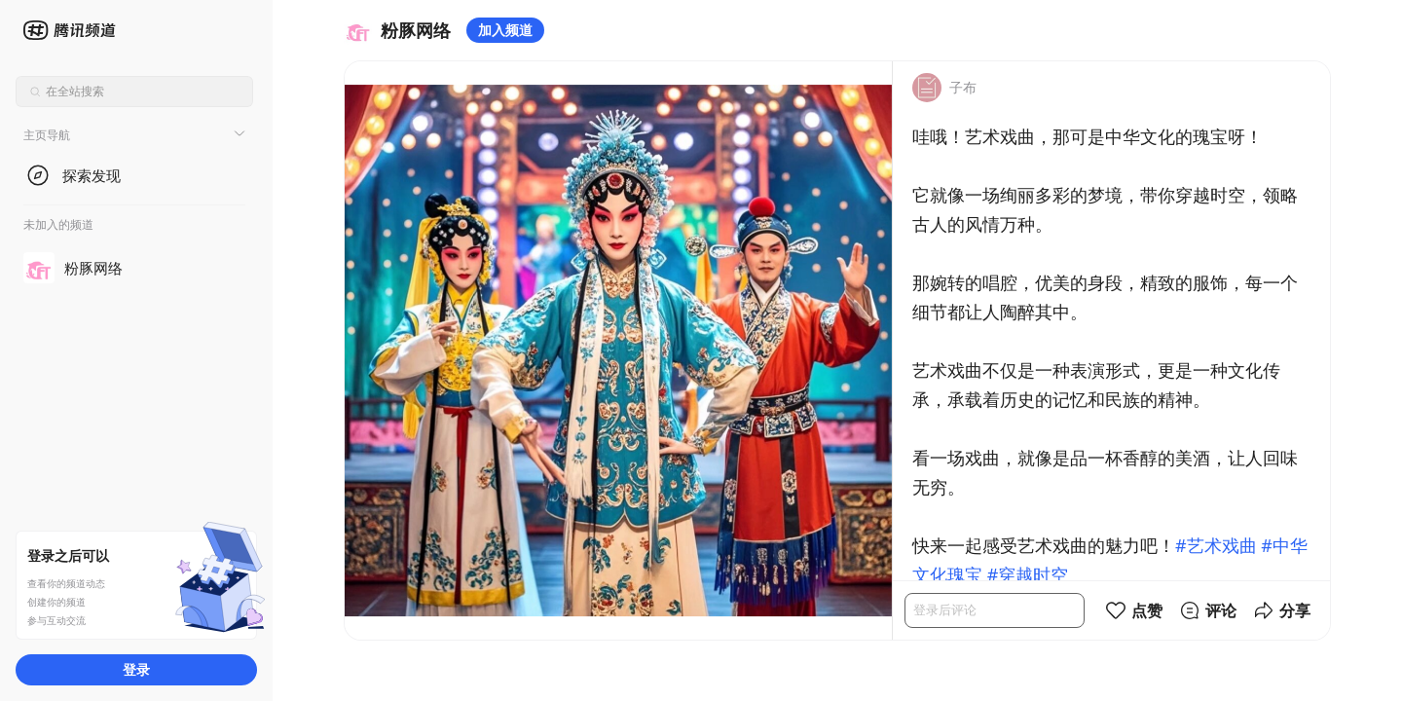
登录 (136, 669)
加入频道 (505, 29)
